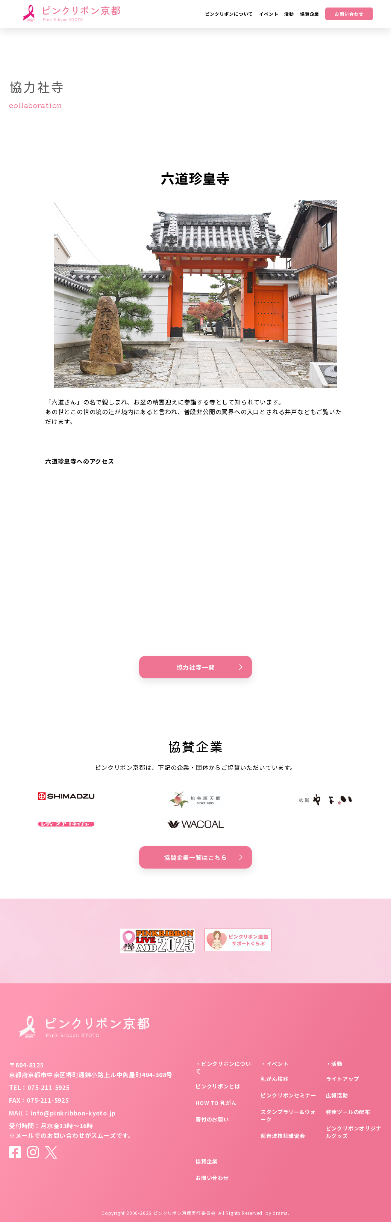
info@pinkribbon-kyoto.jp (73, 1112)
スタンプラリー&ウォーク (288, 1115)
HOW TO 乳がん (216, 1102)
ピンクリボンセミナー (288, 1095)
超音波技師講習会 (283, 1135)
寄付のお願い (212, 1119)
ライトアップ (342, 1078)
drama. (281, 1213)
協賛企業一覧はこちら (203, 857)
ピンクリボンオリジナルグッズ (354, 1131)
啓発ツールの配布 (348, 1111)
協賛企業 (207, 1161)
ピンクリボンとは (218, 1086)
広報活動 (337, 1095)
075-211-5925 (48, 1087)
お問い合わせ (349, 14)
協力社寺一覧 (209, 667)
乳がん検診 (274, 1078)
